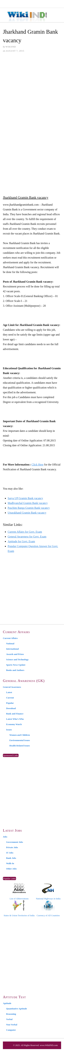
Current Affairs (10, 638)
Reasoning (11, 1014)
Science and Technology (17, 659)
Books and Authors (15, 670)
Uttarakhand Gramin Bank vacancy (27, 512)
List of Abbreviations (19, 891)
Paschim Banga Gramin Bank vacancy (29, 507)
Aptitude (7, 1003)
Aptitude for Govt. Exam (21, 541)
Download (11, 708)
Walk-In (10, 863)
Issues (9, 729)
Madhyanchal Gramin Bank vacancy (28, 503)
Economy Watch (14, 724)
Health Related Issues (19, 745)
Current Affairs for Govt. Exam (25, 531)
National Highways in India (48, 891)
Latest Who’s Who (15, 719)
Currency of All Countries (48, 908)
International (12, 649)
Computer (11, 1030)
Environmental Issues (19, 740)
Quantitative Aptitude (16, 1008)
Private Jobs (12, 847)
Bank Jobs (11, 858)
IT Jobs (9, 852)
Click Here (38, 464)
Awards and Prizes (15, 654)
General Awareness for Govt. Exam (27, 536)
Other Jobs (11, 868)
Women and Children (19, 735)
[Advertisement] (32, 90)
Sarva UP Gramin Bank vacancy (25, 498)
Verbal (9, 1019)
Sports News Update (15, 665)
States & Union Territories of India (19, 908)
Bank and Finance (14, 713)
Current (10, 697)
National (10, 643)
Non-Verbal (11, 1024)
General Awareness (12, 687)
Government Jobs (14, 842)
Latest (9, 692)
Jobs (5, 836)
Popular (10, 703)
